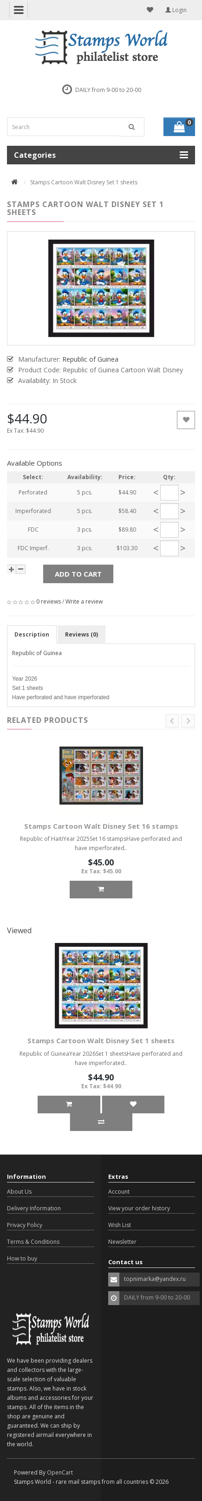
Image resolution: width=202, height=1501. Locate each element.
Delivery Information (34, 1208)
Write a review (84, 601)
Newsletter (122, 1242)
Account (119, 1192)
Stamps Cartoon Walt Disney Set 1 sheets (101, 1040)
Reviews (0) (81, 634)
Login (176, 10)
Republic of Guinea (37, 653)
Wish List (119, 1225)
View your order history (139, 1208)
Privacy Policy (24, 1225)
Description (31, 634)
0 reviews (48, 601)
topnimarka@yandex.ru (155, 1279)
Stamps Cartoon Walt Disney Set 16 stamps (101, 826)
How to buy (22, 1258)
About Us (19, 1192)
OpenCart (60, 1472)
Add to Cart (78, 573)
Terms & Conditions (33, 1242)
